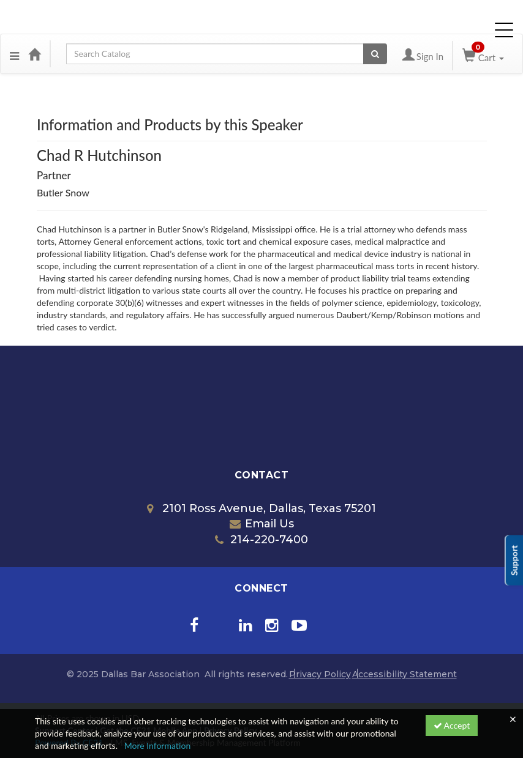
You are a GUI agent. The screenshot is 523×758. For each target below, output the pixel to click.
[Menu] (14, 54)
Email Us (262, 523)
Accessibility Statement (404, 674)
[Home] (34, 54)
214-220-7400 (261, 539)
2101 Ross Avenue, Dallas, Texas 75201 (261, 508)
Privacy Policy (320, 674)
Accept (452, 725)
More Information (157, 745)
